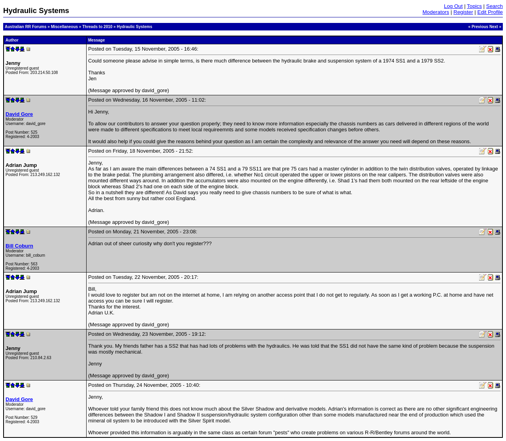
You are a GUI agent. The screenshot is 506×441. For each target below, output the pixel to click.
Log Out (453, 6)
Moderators (436, 12)
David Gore (19, 114)
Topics (474, 6)
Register (463, 12)
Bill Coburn (19, 246)
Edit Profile (490, 12)
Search (494, 6)
